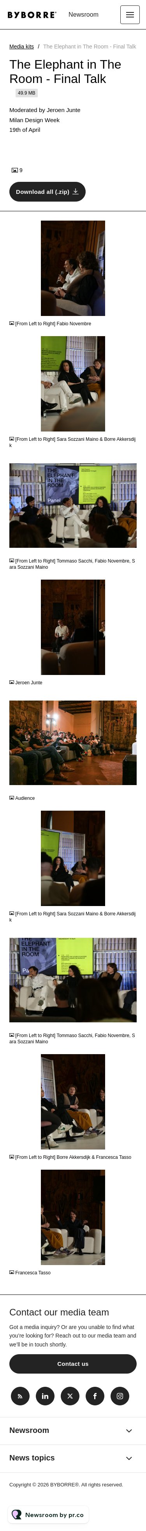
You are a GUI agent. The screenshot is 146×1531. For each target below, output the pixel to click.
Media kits (21, 46)
